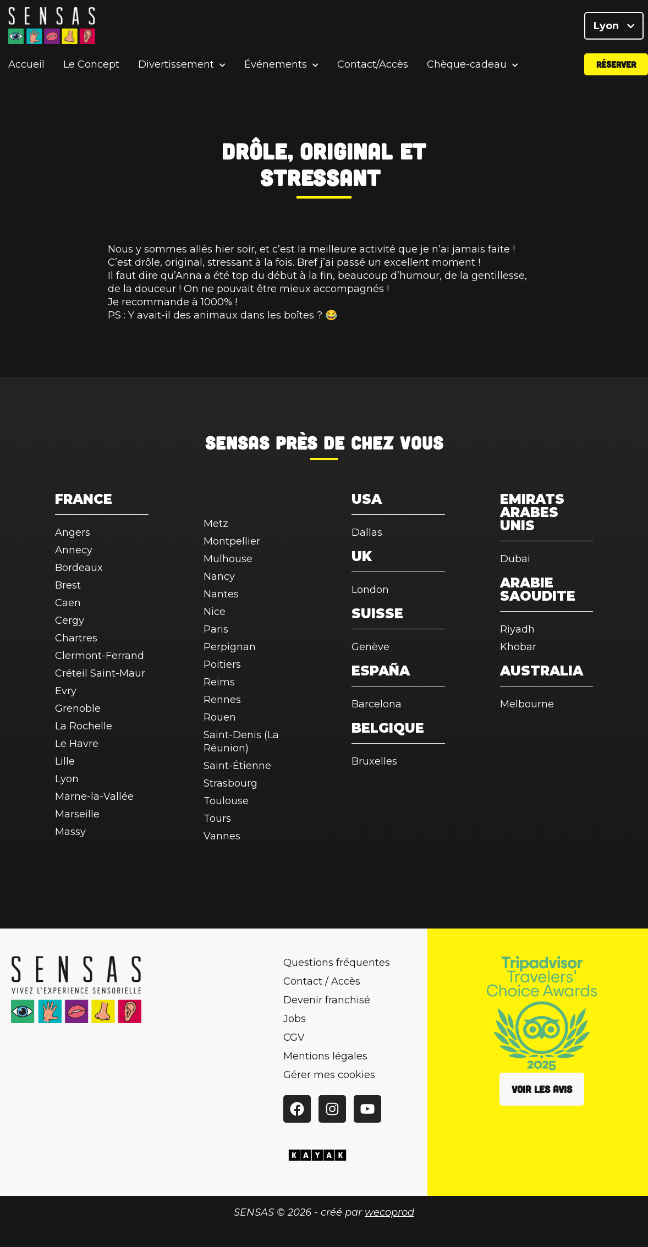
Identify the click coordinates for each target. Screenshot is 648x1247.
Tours (217, 818)
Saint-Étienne (237, 766)
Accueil (26, 68)
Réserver (616, 68)
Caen (68, 603)
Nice (215, 612)
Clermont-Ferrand (99, 656)
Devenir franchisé (326, 1000)
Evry (65, 691)
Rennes (222, 700)
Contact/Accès (372, 68)
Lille (65, 761)
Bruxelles (374, 761)
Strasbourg (230, 783)
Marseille (77, 814)
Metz (216, 524)
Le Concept (91, 68)
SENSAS (237, 442)
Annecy (73, 550)
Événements (275, 68)
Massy (70, 832)
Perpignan (230, 647)
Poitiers (222, 664)
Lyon (614, 27)
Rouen (220, 717)
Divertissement (176, 68)
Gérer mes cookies (329, 1075)
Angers (72, 532)
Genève (370, 647)
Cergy (69, 620)
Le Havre (76, 744)
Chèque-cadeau (467, 68)
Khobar (518, 647)
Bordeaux (79, 568)
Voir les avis (542, 1089)
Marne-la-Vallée (94, 796)
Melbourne (527, 704)
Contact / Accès (321, 981)
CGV (294, 1037)
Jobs (294, 1019)
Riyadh (517, 629)
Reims (219, 682)
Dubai (515, 559)
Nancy (219, 576)
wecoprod (389, 1212)
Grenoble (78, 708)
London (370, 590)
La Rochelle (83, 726)
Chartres (76, 638)
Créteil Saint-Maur (100, 673)
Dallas (367, 532)
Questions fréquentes (336, 963)
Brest (68, 585)
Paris (216, 629)
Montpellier (232, 541)
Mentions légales (325, 1056)
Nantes (221, 594)
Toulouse (226, 801)
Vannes (222, 836)
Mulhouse (228, 559)
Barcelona (377, 704)
